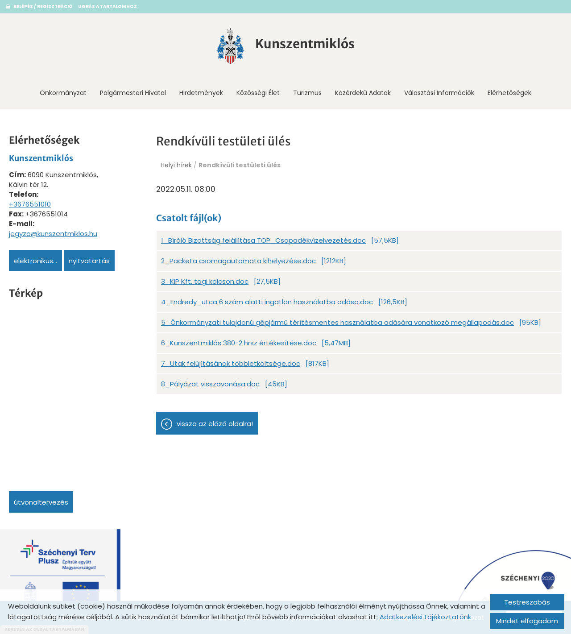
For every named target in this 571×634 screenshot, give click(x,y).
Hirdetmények (201, 92)
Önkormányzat (63, 92)
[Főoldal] (230, 46)
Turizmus (307, 92)
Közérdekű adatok (363, 92)
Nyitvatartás (89, 260)
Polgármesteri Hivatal (133, 92)
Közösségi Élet (258, 92)
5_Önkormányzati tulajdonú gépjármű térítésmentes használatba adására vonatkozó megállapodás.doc (337, 322)
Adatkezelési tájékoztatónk (425, 617)
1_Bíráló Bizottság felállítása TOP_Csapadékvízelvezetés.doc (263, 240)
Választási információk (439, 92)
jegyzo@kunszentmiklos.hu (53, 233)
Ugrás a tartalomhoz (107, 6)
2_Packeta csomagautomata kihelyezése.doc (238, 260)
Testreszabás (527, 602)
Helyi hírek (176, 165)
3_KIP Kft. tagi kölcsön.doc (204, 281)
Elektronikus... (35, 260)
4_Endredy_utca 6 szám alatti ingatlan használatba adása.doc (267, 302)
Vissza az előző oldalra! (215, 423)
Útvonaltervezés (41, 502)
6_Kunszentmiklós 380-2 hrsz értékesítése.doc (238, 343)
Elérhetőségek (509, 92)
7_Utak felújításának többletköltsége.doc (230, 363)
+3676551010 (30, 204)
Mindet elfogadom (527, 621)
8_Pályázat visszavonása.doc (210, 384)
